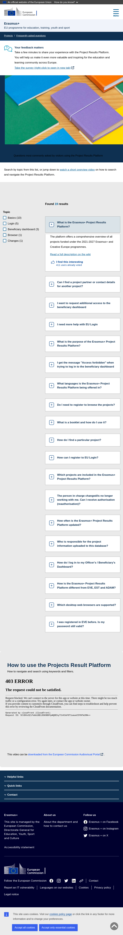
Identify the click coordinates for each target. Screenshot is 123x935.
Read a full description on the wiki (70, 254)
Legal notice (11, 894)
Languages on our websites (56, 887)
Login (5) (13, 223)
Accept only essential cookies (58, 927)
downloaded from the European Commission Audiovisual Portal (64, 754)
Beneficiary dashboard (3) (23, 229)
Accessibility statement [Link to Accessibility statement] (19, 847)
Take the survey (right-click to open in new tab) (43, 67)
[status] (80, 205)
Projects (8, 35)
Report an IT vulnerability (19, 887)
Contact (93, 880)
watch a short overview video (77, 169)
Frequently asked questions (31, 35)
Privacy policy (102, 887)
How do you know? (66, 2)
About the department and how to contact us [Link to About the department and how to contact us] (61, 824)
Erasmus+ (11, 815)
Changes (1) (15, 240)
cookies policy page (60, 914)
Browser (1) (15, 235)
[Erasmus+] (22, 11)
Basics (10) (14, 217)
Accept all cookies (25, 927)
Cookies (84, 887)
